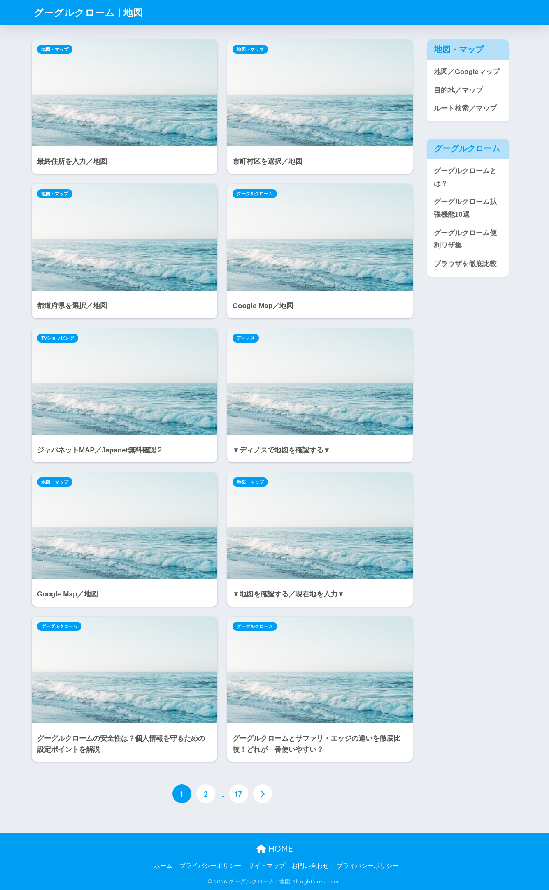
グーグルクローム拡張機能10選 (465, 208)
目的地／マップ (458, 90)
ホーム (163, 865)
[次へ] (262, 793)
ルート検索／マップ (465, 108)
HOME (274, 849)
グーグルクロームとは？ (465, 177)
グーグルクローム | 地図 (88, 13)
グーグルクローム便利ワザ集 (465, 239)
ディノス (246, 338)
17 (238, 793)
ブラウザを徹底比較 (465, 264)
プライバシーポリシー (210, 865)
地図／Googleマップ (467, 72)
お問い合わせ (310, 865)
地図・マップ (54, 49)
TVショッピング (57, 338)
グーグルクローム (255, 194)
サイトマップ (266, 865)
